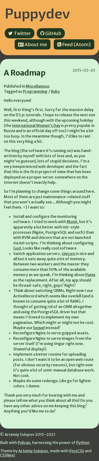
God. (17, 248)
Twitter (19, 33)
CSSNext (7, 455)
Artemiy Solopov (33, 450)
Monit (72, 221)
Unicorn (68, 253)
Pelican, (24, 442)
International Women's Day (36, 125)
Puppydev (37, 12)
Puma (90, 274)
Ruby (55, 91)
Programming (35, 91)
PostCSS (76, 450)
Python (82, 442)
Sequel (39, 327)
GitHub (50, 33)
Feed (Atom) (74, 44)
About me (32, 44)
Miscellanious (38, 86)
